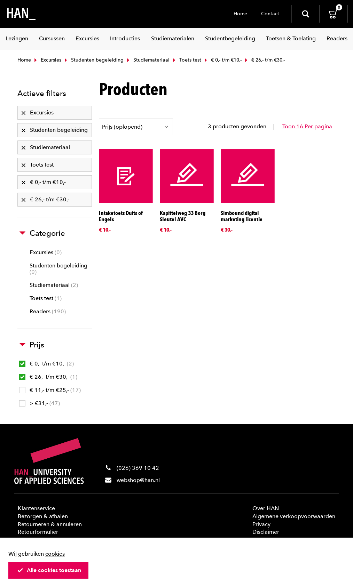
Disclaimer (265, 532)
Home (240, 14)
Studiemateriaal (147, 60)
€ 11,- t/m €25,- (50, 390)
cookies (55, 553)
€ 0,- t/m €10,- (222, 60)
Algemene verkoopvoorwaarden (293, 516)
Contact (270, 14)
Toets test (186, 60)
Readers (48, 311)
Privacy (261, 524)
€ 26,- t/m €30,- (48, 376)
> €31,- (39, 403)
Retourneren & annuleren (50, 524)
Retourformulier (38, 532)
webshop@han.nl (138, 480)
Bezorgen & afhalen (43, 516)
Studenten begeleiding (93, 60)
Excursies (47, 60)
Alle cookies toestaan (49, 570)
